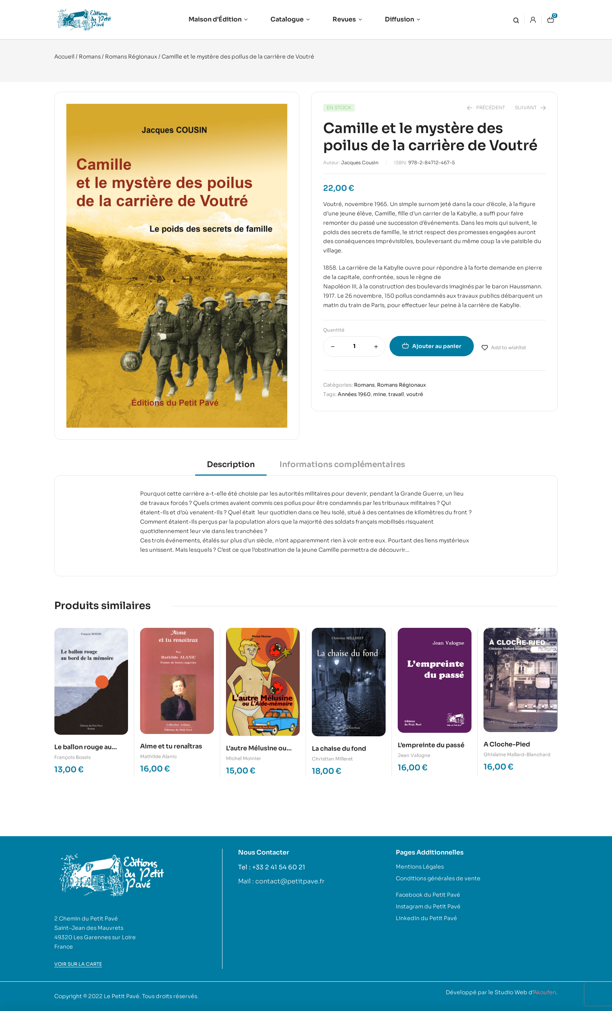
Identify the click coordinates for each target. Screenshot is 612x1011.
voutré (414, 394)
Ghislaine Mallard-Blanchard (517, 754)
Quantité (333, 330)
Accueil (64, 56)
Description (231, 464)
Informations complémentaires (342, 464)
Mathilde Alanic (158, 756)
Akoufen (544, 992)
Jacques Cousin (360, 162)
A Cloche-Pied (507, 744)
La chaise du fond (339, 748)
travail (396, 394)
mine (379, 394)
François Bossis (72, 757)
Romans (90, 56)
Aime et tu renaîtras (171, 746)
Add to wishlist (508, 347)
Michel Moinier (243, 758)
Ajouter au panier (436, 346)
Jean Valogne (414, 755)
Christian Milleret (332, 759)
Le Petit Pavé (121, 996)
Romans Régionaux (131, 56)
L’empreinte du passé (431, 745)
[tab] (231, 467)
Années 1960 (354, 394)
